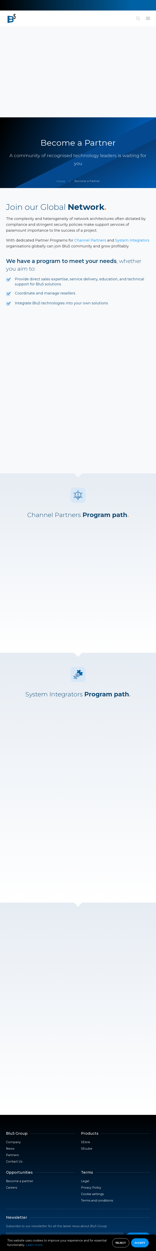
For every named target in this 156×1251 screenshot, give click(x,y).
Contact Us (14, 1070)
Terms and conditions (97, 1109)
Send (138, 1145)
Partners (12, 1064)
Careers (11, 1096)
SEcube (86, 1057)
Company (13, 1051)
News (10, 1057)
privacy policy (63, 1156)
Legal (85, 1090)
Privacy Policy (91, 1096)
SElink (85, 1051)
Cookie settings (92, 1103)
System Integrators (132, 149)
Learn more (34, 1245)
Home (60, 90)
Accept (139, 1242)
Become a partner (19, 1090)
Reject (121, 1242)
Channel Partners (90, 149)
